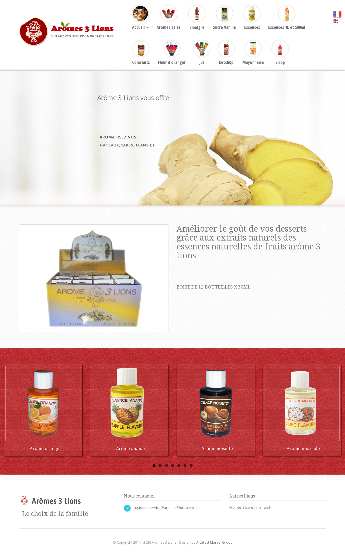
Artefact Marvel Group (214, 542)
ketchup (226, 52)
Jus (202, 52)
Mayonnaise (253, 52)
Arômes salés (169, 17)
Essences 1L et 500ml (286, 17)
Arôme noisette (217, 448)
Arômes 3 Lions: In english (250, 507)
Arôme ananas (131, 448)
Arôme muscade (303, 448)
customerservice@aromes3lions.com (163, 507)
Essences (252, 17)
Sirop (280, 52)
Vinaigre (197, 17)
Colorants (141, 52)
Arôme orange (44, 448)
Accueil (140, 17)
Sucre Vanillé (224, 17)
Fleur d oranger (172, 52)
